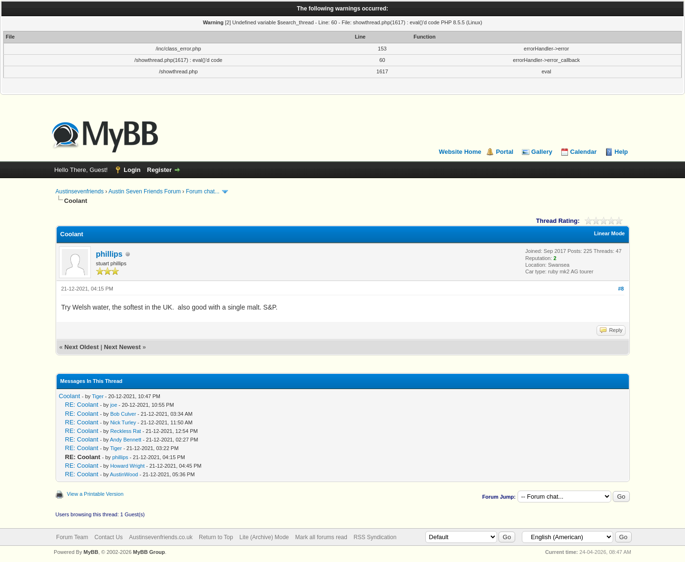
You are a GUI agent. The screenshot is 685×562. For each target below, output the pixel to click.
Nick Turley (123, 422)
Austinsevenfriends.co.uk (160, 537)
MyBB (90, 552)
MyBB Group (149, 552)
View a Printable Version (95, 494)
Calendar (583, 151)
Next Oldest (81, 347)
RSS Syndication (374, 537)
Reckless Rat (125, 431)
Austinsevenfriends (80, 191)
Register (159, 169)
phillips (109, 254)
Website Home (460, 151)
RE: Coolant (81, 404)
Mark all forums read (321, 537)
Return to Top (216, 537)
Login (132, 169)
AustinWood (124, 474)
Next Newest (122, 347)
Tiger (98, 396)
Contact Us (109, 537)
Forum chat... (203, 191)
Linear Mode (609, 233)
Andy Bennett (125, 439)
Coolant (69, 396)
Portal (504, 151)
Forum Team (72, 537)
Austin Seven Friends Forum (144, 191)
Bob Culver (123, 414)
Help (621, 151)
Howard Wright (127, 466)
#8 (621, 288)
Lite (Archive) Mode (264, 537)
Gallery (541, 151)
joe (113, 405)
